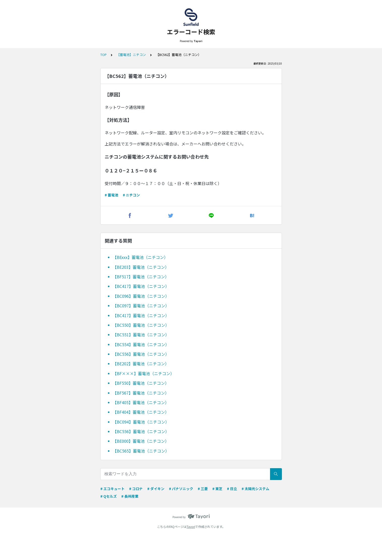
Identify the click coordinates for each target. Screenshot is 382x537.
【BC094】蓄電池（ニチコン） (141, 422)
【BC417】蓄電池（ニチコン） (141, 286)
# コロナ (136, 488)
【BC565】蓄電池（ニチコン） (141, 451)
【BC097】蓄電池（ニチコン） (141, 306)
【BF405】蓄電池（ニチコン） (141, 402)
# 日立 (232, 488)
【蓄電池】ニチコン (131, 54)
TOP (103, 54)
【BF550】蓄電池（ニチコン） (141, 383)
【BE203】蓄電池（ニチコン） (141, 267)
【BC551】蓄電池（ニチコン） (141, 335)
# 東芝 (217, 488)
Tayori (191, 526)
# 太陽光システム (255, 488)
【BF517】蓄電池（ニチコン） (141, 277)
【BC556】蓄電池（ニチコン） (141, 354)
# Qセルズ (108, 496)
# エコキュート (112, 488)
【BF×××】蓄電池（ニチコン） (143, 373)
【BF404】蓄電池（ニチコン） (141, 412)
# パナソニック (181, 488)
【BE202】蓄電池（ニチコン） (141, 364)
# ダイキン (155, 488)
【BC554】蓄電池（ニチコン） (141, 344)
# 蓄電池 (111, 194)
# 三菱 (203, 488)
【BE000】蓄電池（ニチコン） (141, 441)
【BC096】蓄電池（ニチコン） (141, 296)
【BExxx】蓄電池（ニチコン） (140, 257)
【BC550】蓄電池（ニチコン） (141, 325)
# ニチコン (131, 194)
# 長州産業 (129, 496)
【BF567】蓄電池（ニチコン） (141, 393)
